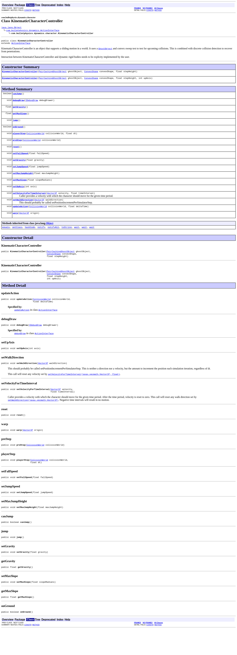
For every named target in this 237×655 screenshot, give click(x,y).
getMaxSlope (20, 117)
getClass (17, 239)
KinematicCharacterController (19, 73)
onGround (18, 132)
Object (49, 234)
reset (16, 153)
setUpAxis (18, 196)
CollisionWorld (35, 139)
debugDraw (18, 103)
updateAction (20, 217)
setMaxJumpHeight (23, 181)
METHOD (36, 10)
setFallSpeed (20, 160)
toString (67, 239)
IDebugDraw (31, 103)
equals (6, 239)
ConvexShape (91, 73)
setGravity (19, 167)
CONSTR (27, 10)
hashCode (30, 239)
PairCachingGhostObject (53, 73)
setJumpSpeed (20, 174)
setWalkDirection (23, 210)
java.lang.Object (11, 27)
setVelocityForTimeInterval (29, 203)
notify (41, 239)
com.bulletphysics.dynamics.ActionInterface (32, 30)
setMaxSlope (20, 189)
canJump (17, 96)
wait (76, 239)
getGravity (19, 110)
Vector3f (52, 203)
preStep (17, 146)
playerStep (19, 139)
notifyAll (53, 239)
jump (15, 124)
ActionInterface (20, 44)
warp (15, 224)
